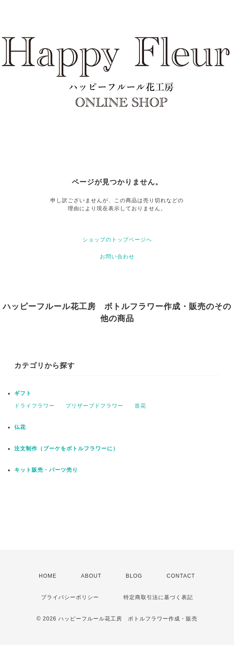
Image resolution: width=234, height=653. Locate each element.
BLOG (134, 576)
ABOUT (91, 576)
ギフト (23, 393)
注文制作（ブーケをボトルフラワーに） (66, 448)
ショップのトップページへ (117, 240)
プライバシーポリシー (70, 597)
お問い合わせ (117, 256)
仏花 (20, 427)
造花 (140, 406)
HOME (48, 576)
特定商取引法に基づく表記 (158, 597)
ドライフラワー (34, 406)
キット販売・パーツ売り (46, 470)
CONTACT (181, 576)
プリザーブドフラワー (94, 406)
